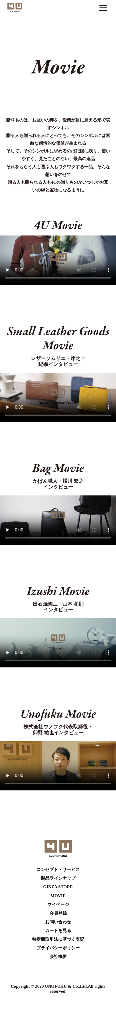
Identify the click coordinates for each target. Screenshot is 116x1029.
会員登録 (58, 913)
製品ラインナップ (58, 878)
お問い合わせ (58, 922)
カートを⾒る (58, 930)
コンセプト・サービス (58, 869)
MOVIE (58, 896)
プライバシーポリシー (58, 948)
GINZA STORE (58, 887)
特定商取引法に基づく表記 (58, 939)
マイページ (58, 904)
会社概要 (58, 956)
